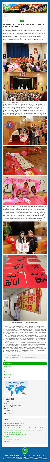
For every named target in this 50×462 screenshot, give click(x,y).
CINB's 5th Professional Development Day (14, 423)
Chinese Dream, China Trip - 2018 (12, 432)
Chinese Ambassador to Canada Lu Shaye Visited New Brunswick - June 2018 (23, 430)
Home (5, 360)
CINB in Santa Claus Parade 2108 (12, 425)
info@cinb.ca (11, 413)
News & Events (8, 363)
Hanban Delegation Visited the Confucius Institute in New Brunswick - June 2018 (23, 427)
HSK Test (6, 369)
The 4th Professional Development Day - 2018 (15, 434)
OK (22, 20)
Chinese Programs (8, 366)
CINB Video (7, 441)
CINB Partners (7, 374)
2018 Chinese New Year (10, 436)
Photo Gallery (7, 371)
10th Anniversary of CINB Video (11, 439)
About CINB (7, 377)
